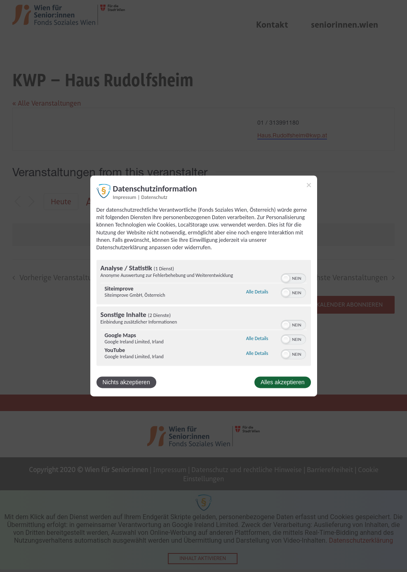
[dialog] (203, 285)
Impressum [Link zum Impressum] (124, 197)
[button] (285, 278)
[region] (203, 314)
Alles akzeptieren (283, 382)
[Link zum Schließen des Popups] (309, 185)
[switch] (293, 278)
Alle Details (257, 292)
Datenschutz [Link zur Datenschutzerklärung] (154, 197)
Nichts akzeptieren (126, 382)
